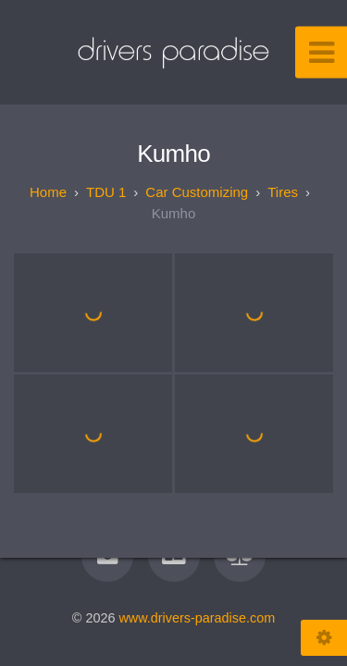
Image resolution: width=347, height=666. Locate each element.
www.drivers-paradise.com (196, 617)
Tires (282, 192)
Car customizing (196, 192)
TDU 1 (106, 192)
